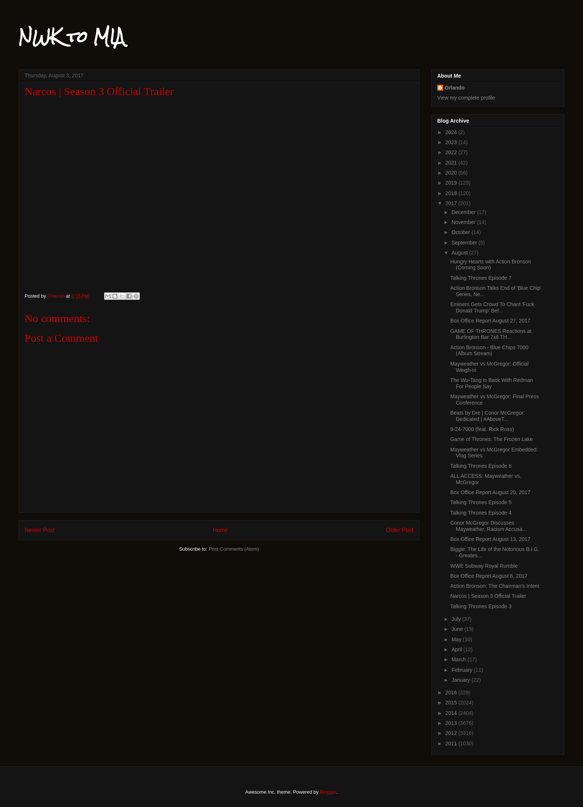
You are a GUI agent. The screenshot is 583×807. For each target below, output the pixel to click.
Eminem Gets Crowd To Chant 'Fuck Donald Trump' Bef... (492, 307)
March (459, 659)
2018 (451, 193)
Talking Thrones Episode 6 (481, 466)
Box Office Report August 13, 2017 (490, 539)
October (461, 232)
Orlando (455, 88)
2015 (451, 703)
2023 (451, 142)
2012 (451, 733)
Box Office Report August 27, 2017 (490, 321)
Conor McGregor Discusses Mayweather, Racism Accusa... (488, 526)
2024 (451, 132)
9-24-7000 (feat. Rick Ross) (482, 429)
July (456, 619)
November (464, 222)
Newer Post (40, 530)
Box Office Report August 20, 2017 (490, 492)
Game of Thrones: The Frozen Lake (491, 439)
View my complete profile (466, 98)
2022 (451, 152)
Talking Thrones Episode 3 (481, 606)
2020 (451, 173)
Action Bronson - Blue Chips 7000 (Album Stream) (489, 350)
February (462, 670)
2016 (451, 693)
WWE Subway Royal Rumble (484, 566)
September (464, 243)
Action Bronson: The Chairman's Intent (494, 586)
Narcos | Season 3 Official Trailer (488, 596)
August (460, 253)
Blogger (328, 792)
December (464, 212)
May (457, 639)
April (457, 649)
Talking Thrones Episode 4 (481, 513)
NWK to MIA (72, 36)
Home (220, 530)
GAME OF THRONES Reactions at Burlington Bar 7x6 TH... (490, 334)
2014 (451, 713)
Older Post (399, 530)
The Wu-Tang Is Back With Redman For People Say (491, 383)
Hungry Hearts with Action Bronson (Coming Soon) (490, 265)
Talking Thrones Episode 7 (481, 278)
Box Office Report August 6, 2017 (489, 576)
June (457, 629)
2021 (451, 163)
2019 (451, 183)
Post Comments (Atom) (234, 549)
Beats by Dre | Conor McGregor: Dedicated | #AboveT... (487, 416)
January (461, 680)
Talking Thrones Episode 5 (481, 502)
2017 (451, 203)
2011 (451, 743)
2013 (451, 723)
